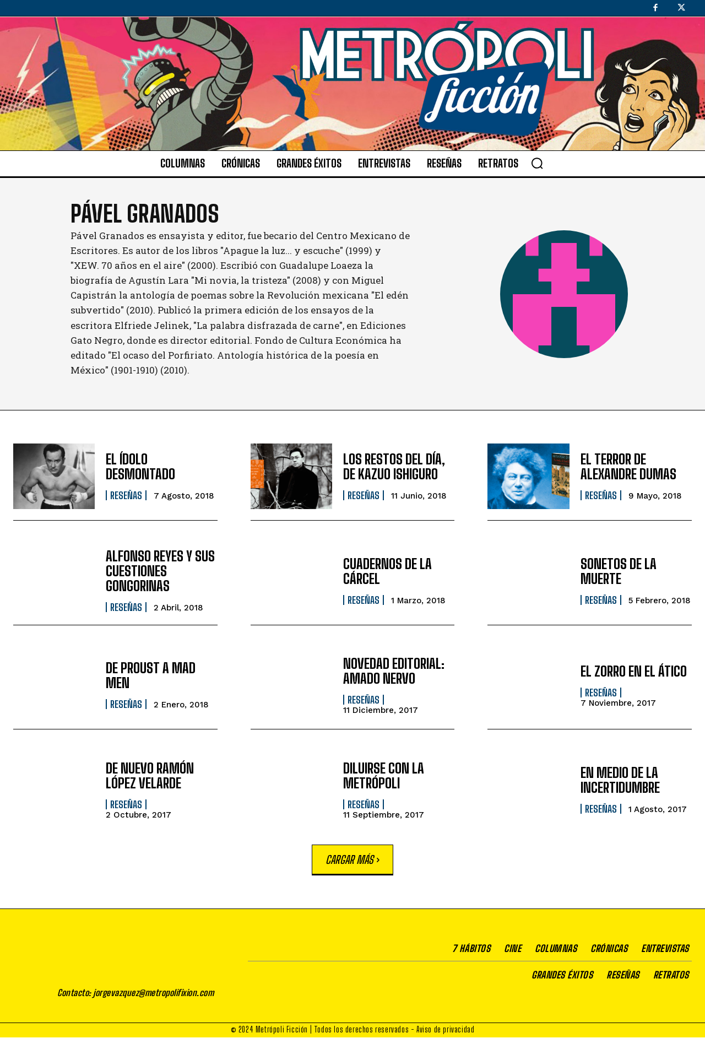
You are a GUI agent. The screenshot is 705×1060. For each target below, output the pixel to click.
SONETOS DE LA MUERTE (618, 571)
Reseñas (126, 495)
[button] (537, 163)
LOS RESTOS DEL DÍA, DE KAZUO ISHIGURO (393, 467)
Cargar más (352, 859)
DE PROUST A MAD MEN (150, 676)
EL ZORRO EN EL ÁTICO (634, 671)
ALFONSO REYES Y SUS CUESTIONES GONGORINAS (160, 571)
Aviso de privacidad (445, 1052)
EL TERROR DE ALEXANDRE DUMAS (628, 467)
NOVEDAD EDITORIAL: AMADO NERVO (393, 671)
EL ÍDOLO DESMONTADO (140, 467)
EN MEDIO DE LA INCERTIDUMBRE (620, 780)
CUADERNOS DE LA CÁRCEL (387, 571)
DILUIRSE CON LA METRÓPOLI (383, 775)
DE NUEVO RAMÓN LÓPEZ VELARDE (149, 775)
